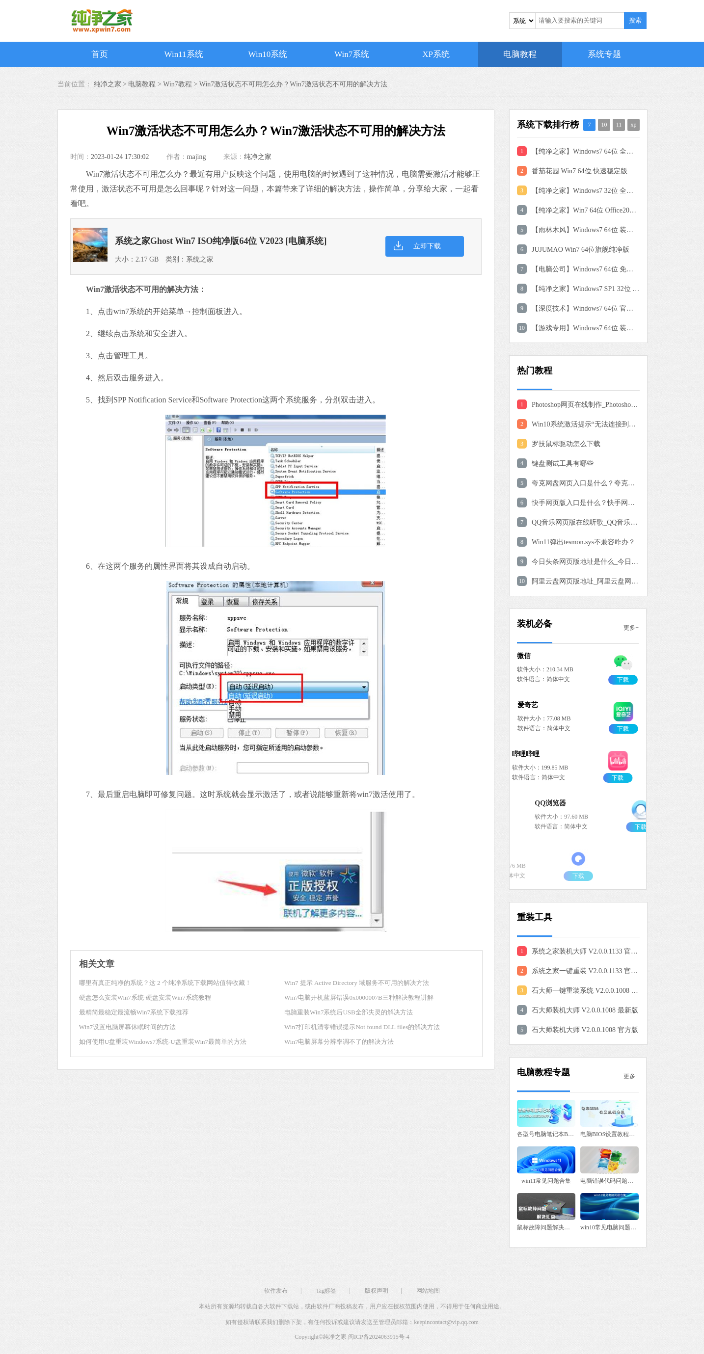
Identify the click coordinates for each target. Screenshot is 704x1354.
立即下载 (427, 246)
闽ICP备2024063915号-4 (378, 1336)
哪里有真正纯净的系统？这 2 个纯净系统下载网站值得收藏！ (165, 982)
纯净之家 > (111, 84)
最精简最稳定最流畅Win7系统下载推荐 (134, 1012)
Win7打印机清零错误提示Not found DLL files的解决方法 (362, 1027)
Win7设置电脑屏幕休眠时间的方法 (127, 1027)
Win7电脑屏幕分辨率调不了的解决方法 (339, 1041)
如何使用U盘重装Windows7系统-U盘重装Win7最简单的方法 (162, 1041)
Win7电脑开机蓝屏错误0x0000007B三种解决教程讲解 (358, 997)
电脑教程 (520, 54)
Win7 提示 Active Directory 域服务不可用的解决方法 (356, 982)
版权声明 (376, 1290)
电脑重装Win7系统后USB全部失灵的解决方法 (348, 1012)
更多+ (631, 627)
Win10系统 (268, 54)
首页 (99, 54)
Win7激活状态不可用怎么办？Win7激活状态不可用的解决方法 (293, 84)
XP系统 (436, 54)
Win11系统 (183, 54)
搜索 (635, 20)
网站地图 (428, 1290)
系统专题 (604, 54)
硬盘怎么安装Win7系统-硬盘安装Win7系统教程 (145, 997)
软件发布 (276, 1290)
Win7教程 (177, 84)
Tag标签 (326, 1290)
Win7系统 (351, 54)
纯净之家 (257, 156)
